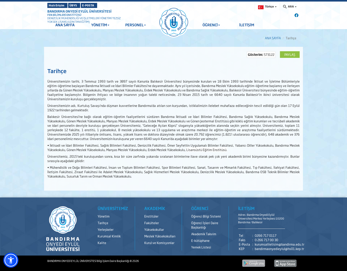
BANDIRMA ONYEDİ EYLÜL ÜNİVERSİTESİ (79, 11)
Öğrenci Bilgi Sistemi (206, 216)
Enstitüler (151, 216)
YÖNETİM (100, 24)
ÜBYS (80, 5)
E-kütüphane (200, 240)
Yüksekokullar (154, 229)
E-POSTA (100, 5)
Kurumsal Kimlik (109, 236)
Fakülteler (151, 222)
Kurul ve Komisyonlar (159, 242)
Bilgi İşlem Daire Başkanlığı (113, 261)
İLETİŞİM (246, 24)
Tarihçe (103, 222)
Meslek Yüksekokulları (159, 236)
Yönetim (104, 216)
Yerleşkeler (106, 229)
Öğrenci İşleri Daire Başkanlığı (204, 224)
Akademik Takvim (203, 233)
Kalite (102, 242)
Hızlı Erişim (58, 5)
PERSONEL (135, 24)
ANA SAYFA (65, 24)
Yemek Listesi (201, 247)
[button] (10, 260)
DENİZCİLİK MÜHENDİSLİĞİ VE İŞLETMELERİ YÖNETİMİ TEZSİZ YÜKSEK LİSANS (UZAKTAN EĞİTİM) (84, 20)
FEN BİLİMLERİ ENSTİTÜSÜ (64, 15)
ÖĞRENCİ (211, 24)
